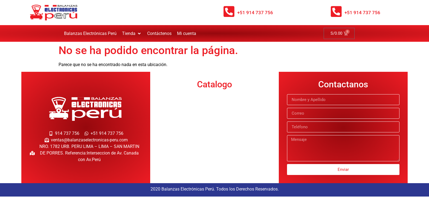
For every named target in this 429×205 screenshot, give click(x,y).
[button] (131, 33)
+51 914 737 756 (255, 12)
